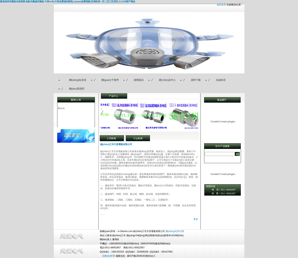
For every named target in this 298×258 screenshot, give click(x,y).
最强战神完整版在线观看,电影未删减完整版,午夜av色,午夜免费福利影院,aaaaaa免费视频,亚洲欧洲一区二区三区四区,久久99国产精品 (67, 1)
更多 (195, 219)
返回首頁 (221, 4)
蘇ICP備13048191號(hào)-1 (141, 256)
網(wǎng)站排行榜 (175, 231)
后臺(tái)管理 (108, 256)
